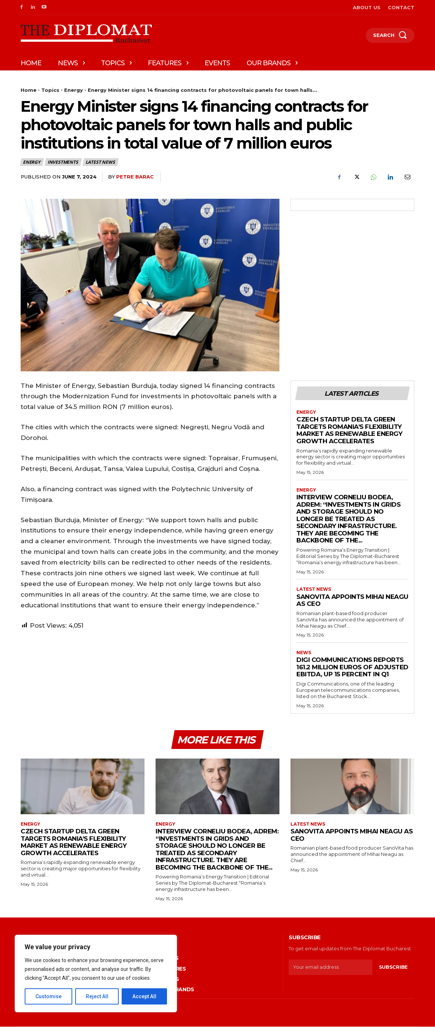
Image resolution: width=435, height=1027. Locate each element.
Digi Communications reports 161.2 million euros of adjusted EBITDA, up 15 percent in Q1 (352, 667)
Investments (63, 162)
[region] (96, 973)
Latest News (100, 162)
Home (28, 90)
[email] (330, 967)
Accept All (144, 996)
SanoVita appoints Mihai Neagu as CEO (352, 600)
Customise (48, 996)
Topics (50, 90)
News (303, 652)
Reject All (97, 996)
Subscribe (393, 967)
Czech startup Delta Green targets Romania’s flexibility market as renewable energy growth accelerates (349, 430)
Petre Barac (135, 177)
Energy (73, 90)
